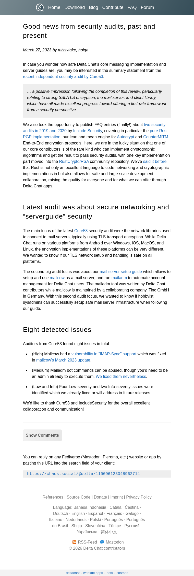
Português (113, 519)
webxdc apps (93, 573)
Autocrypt (125, 137)
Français (114, 513)
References (52, 497)
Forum (147, 7)
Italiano (55, 519)
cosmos (122, 573)
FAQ (132, 7)
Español (95, 513)
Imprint (116, 497)
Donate (100, 497)
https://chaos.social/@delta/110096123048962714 (83, 474)
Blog (93, 7)
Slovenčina (95, 526)
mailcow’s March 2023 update (63, 360)
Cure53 (81, 231)
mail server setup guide (121, 271)
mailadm (119, 278)
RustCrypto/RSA (74, 161)
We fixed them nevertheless (121, 376)
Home (54, 7)
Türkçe (114, 526)
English (78, 513)
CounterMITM (155, 137)
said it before (155, 161)
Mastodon (115, 542)
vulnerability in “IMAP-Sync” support (103, 354)
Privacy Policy (139, 497)
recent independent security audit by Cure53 (63, 76)
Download (74, 7)
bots (109, 573)
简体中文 (109, 532)
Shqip (76, 526)
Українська (87, 532)
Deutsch (60, 513)
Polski (95, 519)
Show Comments (42, 435)
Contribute (113, 7)
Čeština (132, 507)
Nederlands (76, 519)
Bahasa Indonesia (90, 507)
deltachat (73, 573)
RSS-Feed (87, 542)
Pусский (132, 526)
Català (115, 507)
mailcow (57, 278)
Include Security (87, 131)
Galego (132, 513)
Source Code (78, 497)
